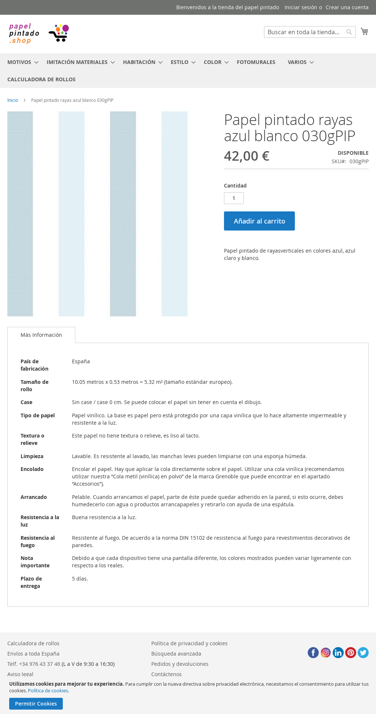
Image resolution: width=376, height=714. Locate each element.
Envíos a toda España (33, 653)
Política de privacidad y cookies (189, 643)
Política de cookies (48, 690)
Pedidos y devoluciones (180, 663)
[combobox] (310, 32)
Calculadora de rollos (33, 643)
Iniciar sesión (301, 7)
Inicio (12, 100)
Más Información (41, 334)
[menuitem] (21, 62)
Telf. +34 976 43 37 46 (33, 663)
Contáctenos (166, 674)
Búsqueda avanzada (176, 653)
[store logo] (38, 33)
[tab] (41, 335)
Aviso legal (20, 674)
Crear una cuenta (347, 7)
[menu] (188, 70)
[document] (189, 695)
